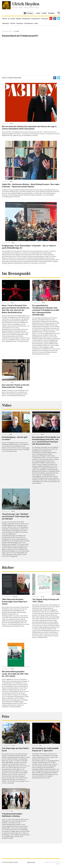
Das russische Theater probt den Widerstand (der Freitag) (14, 387)
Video (7, 407)
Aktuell (4, 19)
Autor (38, 13)
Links (36, 23)
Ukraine (12, 23)
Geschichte (14, 604)
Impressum (31, 862)
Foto (6, 726)
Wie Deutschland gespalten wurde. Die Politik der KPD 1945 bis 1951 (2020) (14, 682)
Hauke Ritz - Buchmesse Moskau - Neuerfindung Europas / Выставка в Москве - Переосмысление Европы (28, 185)
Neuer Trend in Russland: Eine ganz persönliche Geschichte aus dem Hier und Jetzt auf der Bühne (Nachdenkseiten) (15, 308)
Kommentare (35, 19)
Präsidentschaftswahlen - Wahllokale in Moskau (13, 825)
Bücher (8, 574)
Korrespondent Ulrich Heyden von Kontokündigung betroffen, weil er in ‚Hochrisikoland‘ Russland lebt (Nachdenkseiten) (46, 444)
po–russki (11, 19)
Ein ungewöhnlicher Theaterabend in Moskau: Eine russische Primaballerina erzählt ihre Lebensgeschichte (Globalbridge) (45, 309)
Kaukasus (19, 23)
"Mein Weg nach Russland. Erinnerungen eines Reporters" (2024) (15, 609)
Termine (29, 13)
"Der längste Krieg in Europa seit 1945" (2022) (44, 608)
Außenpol (5, 23)
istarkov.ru (52, 862)
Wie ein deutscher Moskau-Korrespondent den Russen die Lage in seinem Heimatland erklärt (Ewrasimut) (31, 127)
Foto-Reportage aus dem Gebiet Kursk (13, 760)
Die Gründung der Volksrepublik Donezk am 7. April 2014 (46, 760)
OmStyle (58, 863)
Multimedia (26, 19)
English (18, 19)
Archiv (44, 13)
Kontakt (51, 13)
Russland (44, 19)
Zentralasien (28, 23)
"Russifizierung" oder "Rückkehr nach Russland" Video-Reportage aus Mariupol (15, 522)
